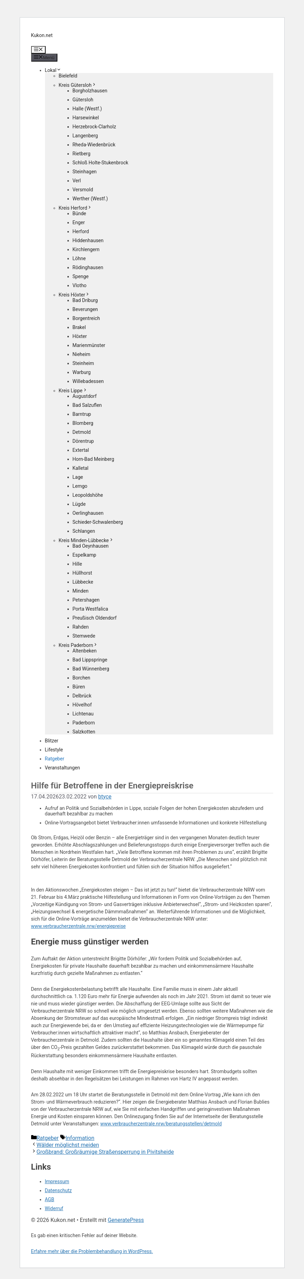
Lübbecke (83, 582)
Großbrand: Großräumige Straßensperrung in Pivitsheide (105, 1152)
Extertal (81, 450)
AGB (49, 1199)
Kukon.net (42, 35)
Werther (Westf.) (90, 198)
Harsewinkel (86, 117)
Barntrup (82, 414)
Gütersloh (83, 99)
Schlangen (84, 531)
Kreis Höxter (74, 295)
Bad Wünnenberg (91, 669)
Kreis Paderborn (78, 645)
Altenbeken (85, 651)
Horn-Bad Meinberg (93, 459)
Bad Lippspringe (90, 660)
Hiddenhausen (88, 240)
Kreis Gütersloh (77, 85)
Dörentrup (83, 441)
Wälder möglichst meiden (68, 1145)
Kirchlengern (86, 249)
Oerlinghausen (88, 513)
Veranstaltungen (62, 767)
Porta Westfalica (90, 609)
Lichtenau (83, 713)
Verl (77, 180)
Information (80, 1138)
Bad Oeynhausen (91, 546)
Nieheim (82, 354)
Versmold (83, 189)
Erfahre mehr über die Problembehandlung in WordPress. (92, 1251)
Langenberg (85, 135)
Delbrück (82, 695)
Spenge (81, 276)
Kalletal (81, 468)
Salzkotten (84, 731)
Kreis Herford (75, 208)
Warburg (82, 372)
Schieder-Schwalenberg (98, 522)
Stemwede (84, 636)
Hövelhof (82, 704)
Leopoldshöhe (88, 495)
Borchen (82, 677)
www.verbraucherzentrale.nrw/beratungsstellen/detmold (161, 1123)
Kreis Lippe (73, 390)
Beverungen (85, 309)
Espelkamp (84, 555)
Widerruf (54, 1208)
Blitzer (51, 740)
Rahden (81, 627)
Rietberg (82, 153)
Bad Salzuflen (87, 405)
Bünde (79, 213)
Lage (78, 477)
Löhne (79, 258)
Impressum (57, 1181)
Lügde (79, 504)
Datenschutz (58, 1190)
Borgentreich (86, 318)
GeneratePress (126, 1220)
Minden (81, 591)
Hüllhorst (82, 573)
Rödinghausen (88, 267)
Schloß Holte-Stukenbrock (100, 162)
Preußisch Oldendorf (95, 618)
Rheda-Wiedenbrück (94, 144)
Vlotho (80, 285)
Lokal (53, 70)
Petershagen (86, 600)
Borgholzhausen (90, 90)
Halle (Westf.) (87, 108)
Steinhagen (85, 171)
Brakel (79, 327)
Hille (77, 564)
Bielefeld (68, 76)
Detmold (82, 432)
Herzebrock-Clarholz (94, 126)
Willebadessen (88, 381)
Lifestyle (54, 749)
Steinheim (83, 363)
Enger (79, 222)
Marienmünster (89, 345)
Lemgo (80, 486)
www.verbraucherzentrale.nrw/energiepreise (78, 926)
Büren (79, 686)
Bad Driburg (85, 300)
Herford (81, 231)
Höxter (80, 336)
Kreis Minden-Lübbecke (86, 540)
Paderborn (84, 722)
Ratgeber (54, 758)
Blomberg (83, 423)
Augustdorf (85, 396)
